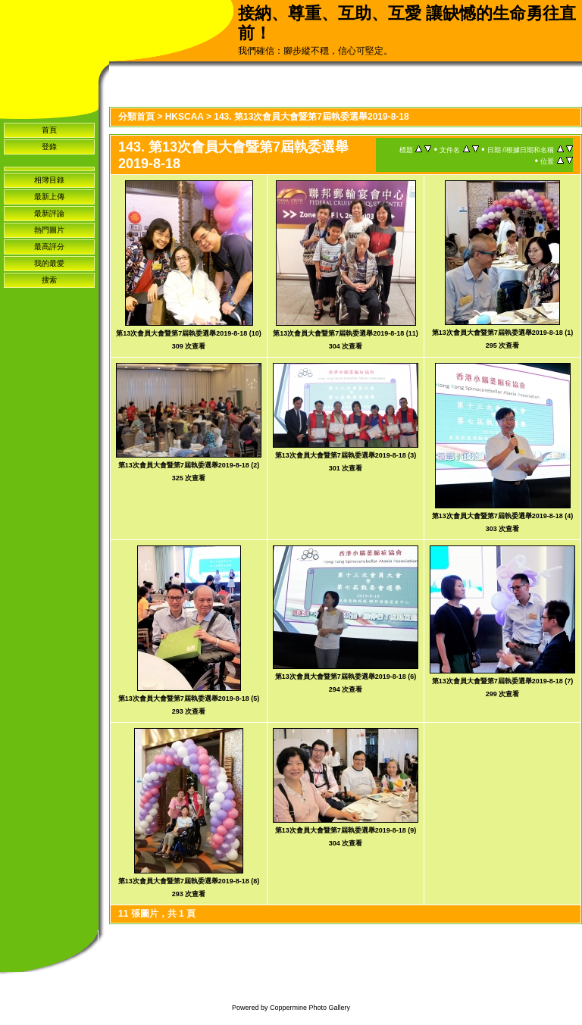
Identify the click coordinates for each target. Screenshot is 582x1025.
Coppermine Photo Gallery (310, 1007)
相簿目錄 (49, 180)
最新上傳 (49, 196)
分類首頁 (136, 116)
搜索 (49, 280)
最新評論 (49, 213)
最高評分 (49, 246)
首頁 (49, 130)
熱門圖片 (49, 230)
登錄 (49, 146)
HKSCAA (184, 116)
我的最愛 (49, 263)
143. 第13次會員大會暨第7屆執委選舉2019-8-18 (311, 116)
